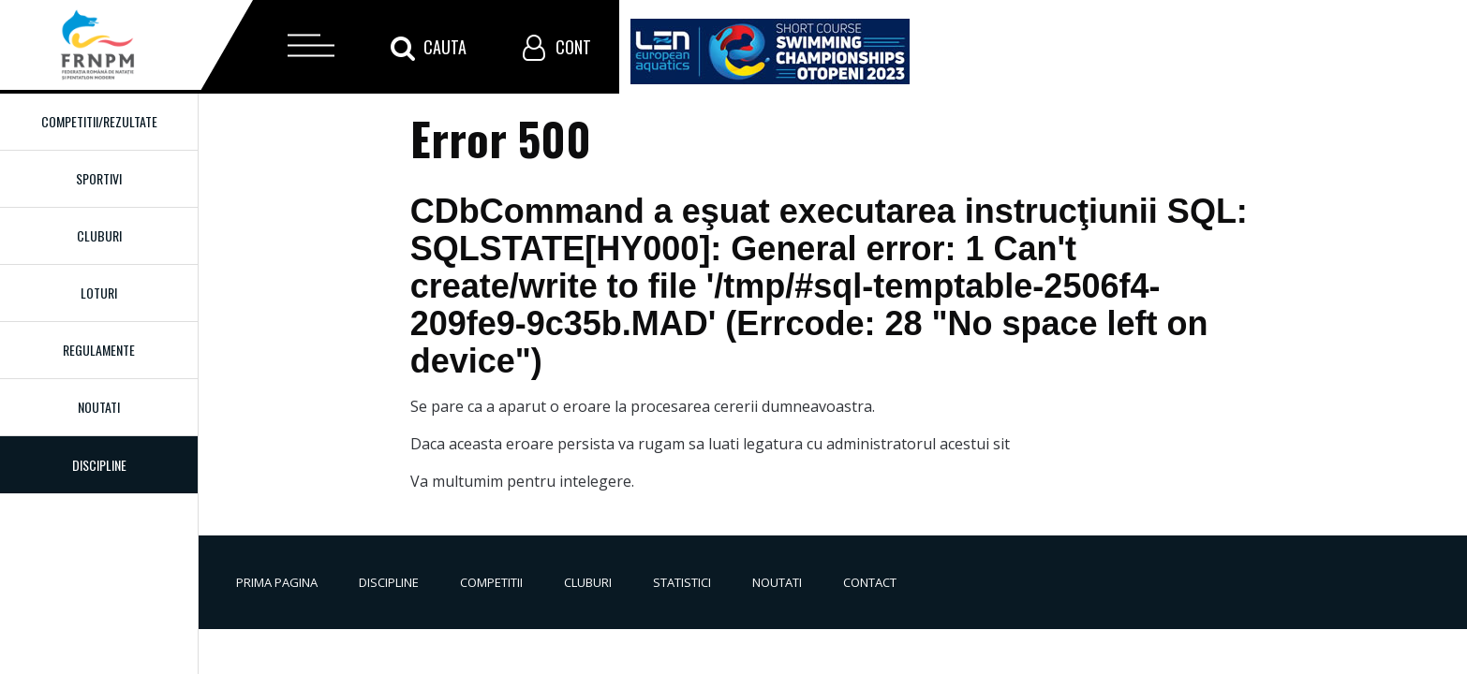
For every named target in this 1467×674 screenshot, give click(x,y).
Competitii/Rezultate (99, 121)
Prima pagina (277, 582)
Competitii (491, 582)
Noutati (99, 407)
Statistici (682, 582)
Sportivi (99, 178)
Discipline (389, 582)
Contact (869, 582)
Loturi (99, 292)
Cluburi (99, 235)
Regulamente (99, 349)
